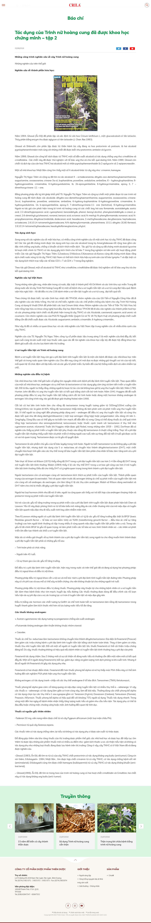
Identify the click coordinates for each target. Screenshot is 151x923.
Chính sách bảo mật (77, 912)
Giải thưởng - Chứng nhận (89, 886)
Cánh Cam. (103, 915)
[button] (9, 826)
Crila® (111, 875)
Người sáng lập (85, 875)
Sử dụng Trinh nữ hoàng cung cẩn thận (74, 843)
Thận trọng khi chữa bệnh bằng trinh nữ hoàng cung (116, 843)
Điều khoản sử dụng (60, 912)
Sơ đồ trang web (93, 912)
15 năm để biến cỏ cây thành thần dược (33, 843)
